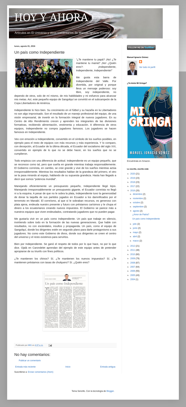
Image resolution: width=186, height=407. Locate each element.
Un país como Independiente (146, 219)
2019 (133, 178)
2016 (133, 190)
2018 (133, 182)
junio (135, 228)
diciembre (138, 194)
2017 (133, 186)
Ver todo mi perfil (147, 67)
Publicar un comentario (30, 360)
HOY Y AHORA (51, 17)
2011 (133, 250)
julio (135, 224)
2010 (133, 254)
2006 (133, 271)
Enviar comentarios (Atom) (40, 372)
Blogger (110, 391)
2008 (133, 263)
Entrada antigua (107, 367)
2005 (133, 275)
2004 (133, 279)
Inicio (67, 367)
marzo (136, 241)
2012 (133, 246)
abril (135, 236)
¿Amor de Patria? (140, 214)
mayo (136, 232)
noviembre (138, 198)
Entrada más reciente (25, 367)
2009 (133, 258)
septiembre (138, 206)
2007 (133, 267)
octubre (137, 202)
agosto (136, 211)
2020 (133, 173)
